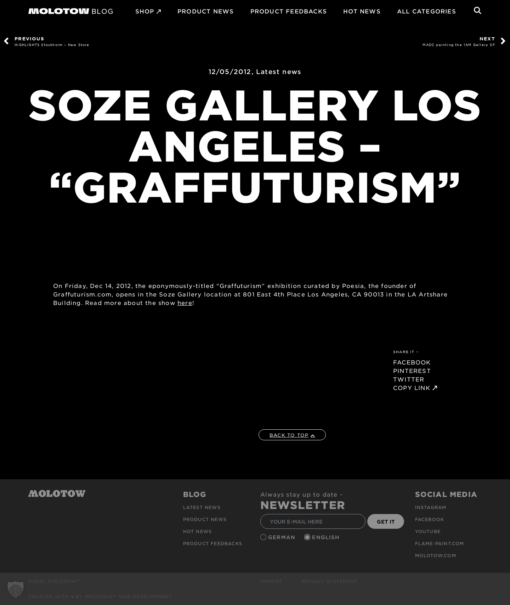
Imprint (271, 581)
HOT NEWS (362, 11)
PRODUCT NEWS (205, 11)
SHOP (144, 11)
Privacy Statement (330, 581)
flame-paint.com (439, 543)
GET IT (386, 522)
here (184, 302)
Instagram (431, 507)
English (326, 537)
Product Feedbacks (288, 11)
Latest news (278, 71)
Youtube (428, 531)
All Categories (426, 11)
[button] (15, 589)
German (282, 537)
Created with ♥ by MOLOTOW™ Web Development (100, 596)
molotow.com (435, 555)
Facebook (429, 519)
